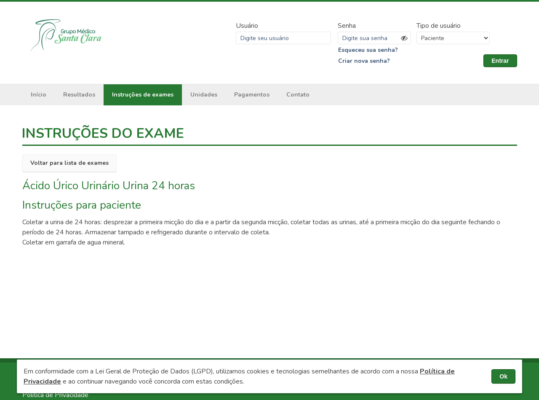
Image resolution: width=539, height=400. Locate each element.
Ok (503, 376)
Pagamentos (252, 95)
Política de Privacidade (55, 395)
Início (38, 95)
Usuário (247, 25)
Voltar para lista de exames (69, 163)
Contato (298, 95)
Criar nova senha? (364, 61)
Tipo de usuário (438, 25)
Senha (347, 25)
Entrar (500, 60)
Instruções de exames (142, 95)
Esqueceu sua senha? (368, 50)
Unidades (203, 95)
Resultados (79, 95)
